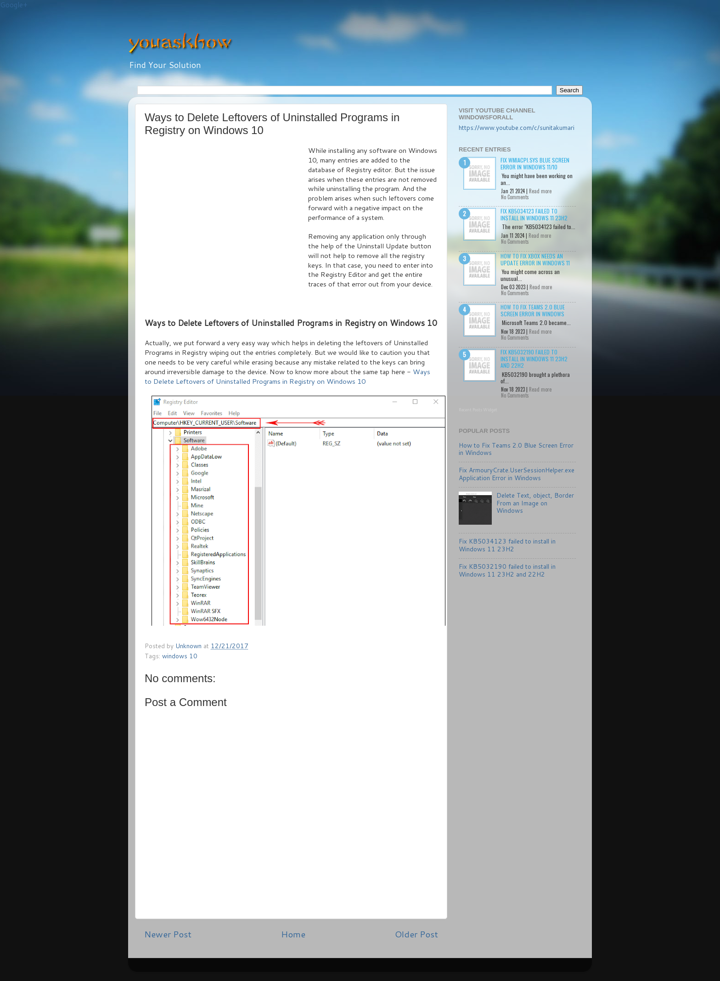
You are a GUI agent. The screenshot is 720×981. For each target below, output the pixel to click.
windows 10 (179, 655)
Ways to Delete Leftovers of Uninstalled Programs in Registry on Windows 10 (287, 376)
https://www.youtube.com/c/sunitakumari (516, 127)
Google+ (14, 5)
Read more (540, 191)
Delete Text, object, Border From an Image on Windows (535, 502)
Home (293, 934)
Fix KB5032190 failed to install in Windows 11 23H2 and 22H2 (534, 358)
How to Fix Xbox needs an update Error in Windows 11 (535, 259)
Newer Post (167, 934)
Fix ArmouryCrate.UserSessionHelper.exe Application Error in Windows (516, 473)
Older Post (416, 934)
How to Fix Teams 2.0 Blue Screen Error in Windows (533, 310)
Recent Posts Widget (478, 410)
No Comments (515, 197)
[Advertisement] (226, 215)
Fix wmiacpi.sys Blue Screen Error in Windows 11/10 (535, 163)
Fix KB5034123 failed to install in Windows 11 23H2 (534, 214)
